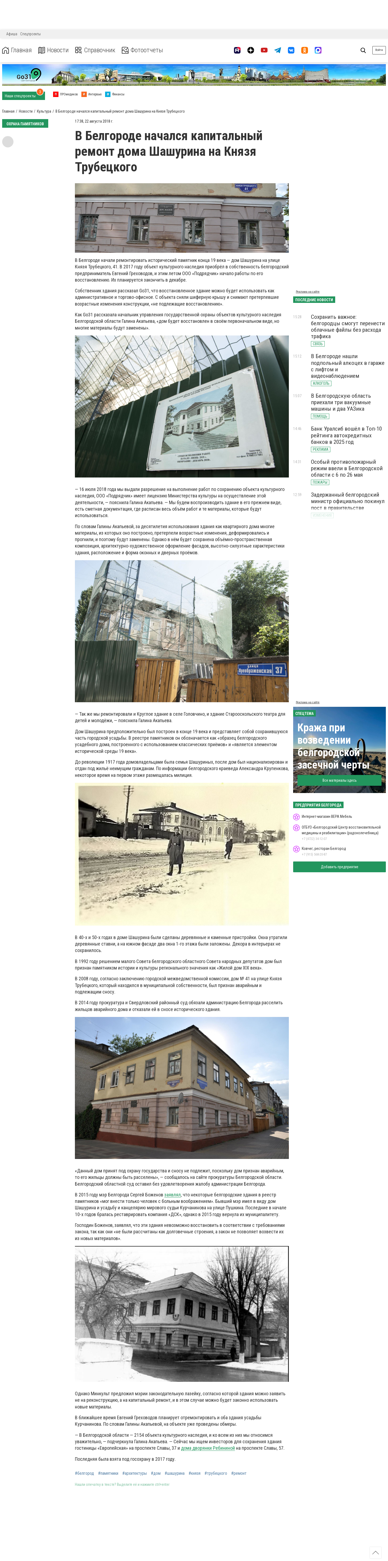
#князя (194, 1473)
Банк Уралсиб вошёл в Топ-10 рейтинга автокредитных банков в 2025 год (346, 435)
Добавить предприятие (339, 867)
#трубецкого (216, 1473)
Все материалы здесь (340, 780)
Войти (379, 50)
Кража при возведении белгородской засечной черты (333, 746)
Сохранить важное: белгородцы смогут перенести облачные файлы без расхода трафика (348, 327)
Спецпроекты (30, 34)
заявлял (172, 1194)
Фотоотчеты (142, 50)
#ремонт (239, 1473)
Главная (17, 50)
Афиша (11, 34)
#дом (156, 1473)
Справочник (95, 50)
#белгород (84, 1473)
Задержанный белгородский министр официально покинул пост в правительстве (347, 501)
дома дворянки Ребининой (208, 1448)
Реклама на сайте (308, 291)
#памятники (108, 1473)
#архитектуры (134, 1473)
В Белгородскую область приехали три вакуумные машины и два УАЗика (341, 402)
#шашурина (175, 1473)
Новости (53, 50)
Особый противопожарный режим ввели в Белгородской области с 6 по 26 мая (347, 468)
